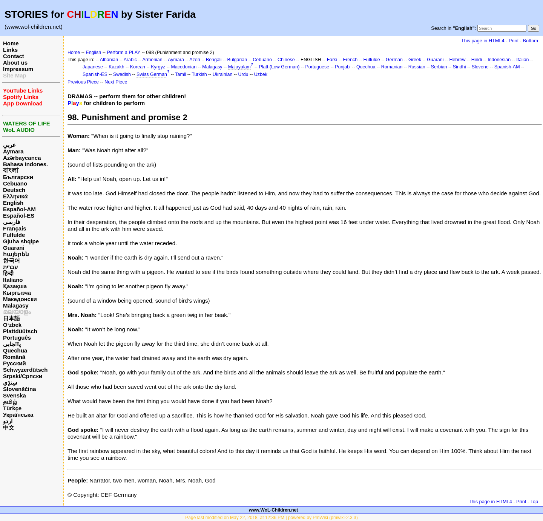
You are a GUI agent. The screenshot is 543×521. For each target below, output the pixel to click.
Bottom (530, 40)
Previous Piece (83, 82)
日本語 (11, 318)
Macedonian (183, 67)
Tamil (180, 74)
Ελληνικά (15, 196)
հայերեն (16, 254)
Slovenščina (19, 389)
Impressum (18, 69)
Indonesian (499, 59)
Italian (522, 59)
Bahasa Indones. (25, 164)
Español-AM (19, 209)
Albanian (109, 59)
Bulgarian (237, 59)
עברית (10, 267)
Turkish (199, 74)
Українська (18, 414)
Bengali (214, 59)
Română (14, 357)
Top (534, 501)
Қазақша (15, 286)
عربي (9, 145)
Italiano (13, 280)
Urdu (243, 74)
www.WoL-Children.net (273, 510)
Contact (13, 56)
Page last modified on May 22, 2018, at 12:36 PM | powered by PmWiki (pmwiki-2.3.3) (271, 517)
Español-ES (18, 215)
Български (18, 177)
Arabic (130, 59)
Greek (414, 59)
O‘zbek (12, 325)
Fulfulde (14, 235)
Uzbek (260, 74)
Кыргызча (17, 292)
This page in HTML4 (483, 40)
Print (513, 40)
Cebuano (15, 183)
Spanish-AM (507, 67)
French (350, 59)
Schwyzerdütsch (25, 369)
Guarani (14, 247)
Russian (416, 67)
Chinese (286, 59)
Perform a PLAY (123, 52)
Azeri (194, 59)
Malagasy (16, 305)
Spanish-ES (95, 74)
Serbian (439, 67)
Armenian (152, 59)
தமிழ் (10, 402)
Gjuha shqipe (21, 241)
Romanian (392, 67)
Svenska (14, 395)
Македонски (20, 299)
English (13, 202)
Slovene (480, 67)
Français (14, 228)
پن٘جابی (12, 344)
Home (11, 43)
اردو (7, 421)
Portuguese (317, 67)
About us (15, 62)
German (394, 59)
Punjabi (343, 67)
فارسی (11, 222)
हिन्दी (8, 273)
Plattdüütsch (20, 331)
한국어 (11, 260)
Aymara (13, 151)
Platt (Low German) (279, 67)
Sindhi (459, 67)
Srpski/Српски (22, 376)
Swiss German (152, 74)
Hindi (476, 59)
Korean (137, 67)
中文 (8, 427)
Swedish (122, 74)
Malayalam (239, 67)
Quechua (15, 350)
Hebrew (457, 59)
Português (17, 337)
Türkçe (12, 408)
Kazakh (116, 67)
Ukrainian (223, 74)
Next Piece (115, 82)
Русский (14, 363)
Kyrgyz (158, 67)
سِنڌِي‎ (10, 382)
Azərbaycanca (22, 158)
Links (10, 49)
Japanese (93, 67)
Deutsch (14, 190)
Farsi (332, 59)
